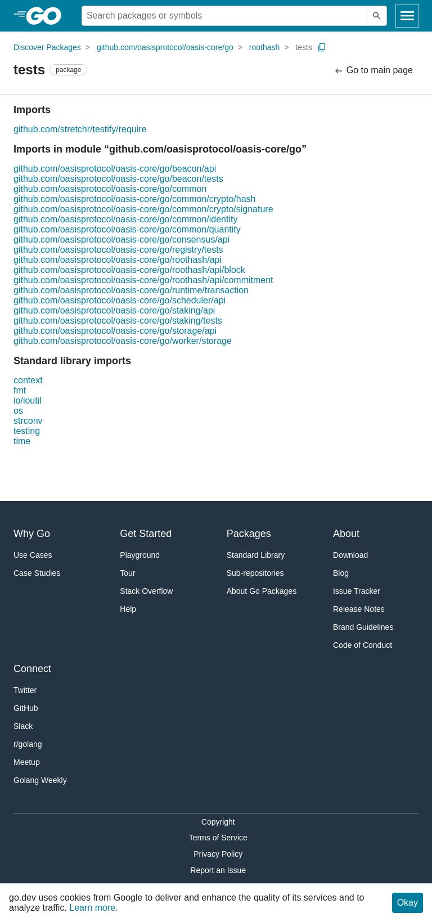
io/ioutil (28, 400)
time (22, 441)
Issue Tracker (356, 591)
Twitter (25, 690)
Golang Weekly (40, 780)
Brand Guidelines (363, 627)
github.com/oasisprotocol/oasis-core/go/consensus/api (122, 239)
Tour (127, 573)
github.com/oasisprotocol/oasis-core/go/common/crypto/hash (134, 199)
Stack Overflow (146, 591)
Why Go (32, 533)
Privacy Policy (218, 853)
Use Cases (33, 555)
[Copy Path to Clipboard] (322, 47)
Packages (249, 533)
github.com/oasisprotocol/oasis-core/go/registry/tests (118, 249)
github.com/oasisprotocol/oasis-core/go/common (110, 189)
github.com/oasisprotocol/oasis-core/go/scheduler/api (120, 300)
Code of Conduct (362, 645)
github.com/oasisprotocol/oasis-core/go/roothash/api (118, 260)
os (18, 410)
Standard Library (256, 555)
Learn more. (93, 907)
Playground (140, 555)
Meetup (27, 762)
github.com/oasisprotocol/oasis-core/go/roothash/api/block (129, 270)
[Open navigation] (407, 16)
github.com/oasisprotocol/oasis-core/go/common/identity (125, 219)
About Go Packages (262, 591)
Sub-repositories (255, 573)
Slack (23, 726)
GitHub (26, 708)
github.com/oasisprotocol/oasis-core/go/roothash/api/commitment (143, 280)
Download (350, 555)
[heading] (48, 16)
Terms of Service (218, 837)
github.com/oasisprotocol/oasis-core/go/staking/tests (118, 320)
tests (303, 47)
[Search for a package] (224, 16)
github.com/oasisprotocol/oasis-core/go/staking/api (114, 310)
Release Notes (359, 609)
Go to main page (373, 70)
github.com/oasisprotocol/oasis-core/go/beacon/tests (118, 178)
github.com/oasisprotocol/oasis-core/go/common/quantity (127, 229)
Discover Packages (47, 47)
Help (128, 609)
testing (27, 431)
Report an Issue (218, 870)
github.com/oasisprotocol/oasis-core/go (165, 47)
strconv (28, 421)
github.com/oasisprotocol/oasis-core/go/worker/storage (123, 341)
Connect (32, 668)
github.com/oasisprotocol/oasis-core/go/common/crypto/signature (143, 209)
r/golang (28, 744)
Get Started (146, 533)
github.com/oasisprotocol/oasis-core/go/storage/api (115, 330)
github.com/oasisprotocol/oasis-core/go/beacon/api (115, 168)
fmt (20, 390)
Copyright (218, 821)
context (28, 380)
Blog (341, 573)
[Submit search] (377, 16)
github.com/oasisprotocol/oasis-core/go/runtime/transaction (131, 290)
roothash (264, 47)
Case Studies (37, 573)
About (346, 533)
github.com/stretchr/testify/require (80, 129)
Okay (407, 902)
